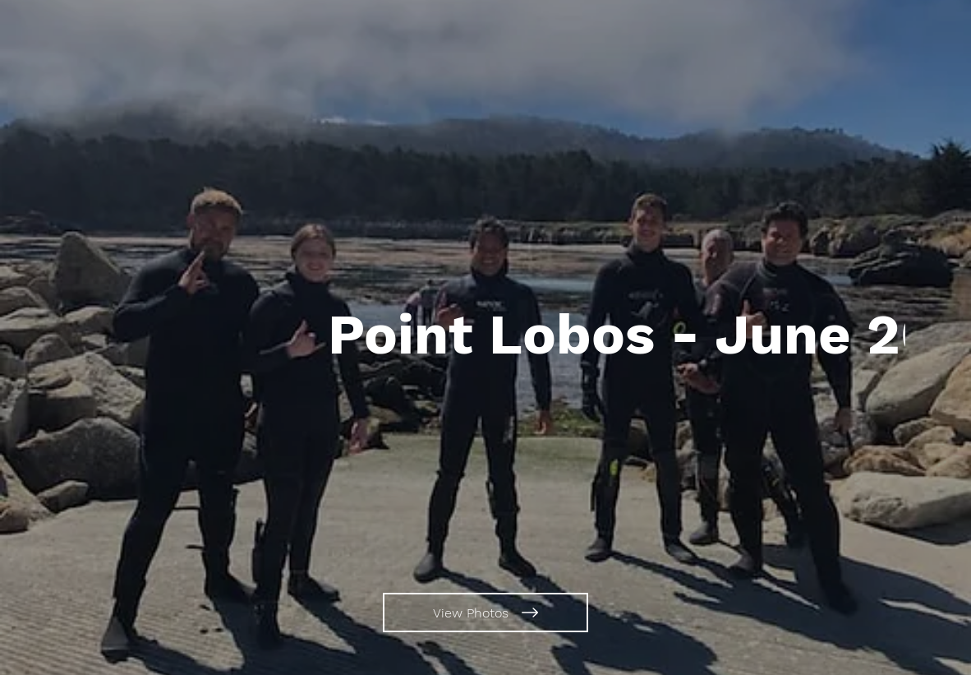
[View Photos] (485, 612)
